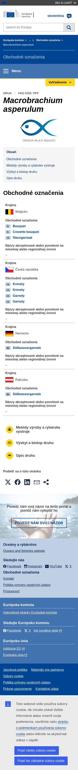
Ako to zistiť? (65, 2)
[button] (8, 482)
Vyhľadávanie (69, 27)
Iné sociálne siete (46, 630)
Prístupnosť (11, 591)
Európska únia (13, 655)
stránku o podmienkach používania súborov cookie (42, 728)
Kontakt (8, 578)
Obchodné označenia (48, 40)
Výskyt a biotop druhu (21, 171)
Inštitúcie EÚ (12, 648)
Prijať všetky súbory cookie (37, 750)
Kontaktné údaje (47, 689)
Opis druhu (14, 178)
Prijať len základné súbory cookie (41, 760)
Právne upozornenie (17, 689)
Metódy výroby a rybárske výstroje (30, 165)
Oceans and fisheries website (24, 551)
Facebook (12, 630)
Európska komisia (13, 40)
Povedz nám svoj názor (39, 523)
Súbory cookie (13, 676)
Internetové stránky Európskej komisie (30, 612)
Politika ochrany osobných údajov (26, 585)
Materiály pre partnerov (47, 669)
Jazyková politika (15, 669)
